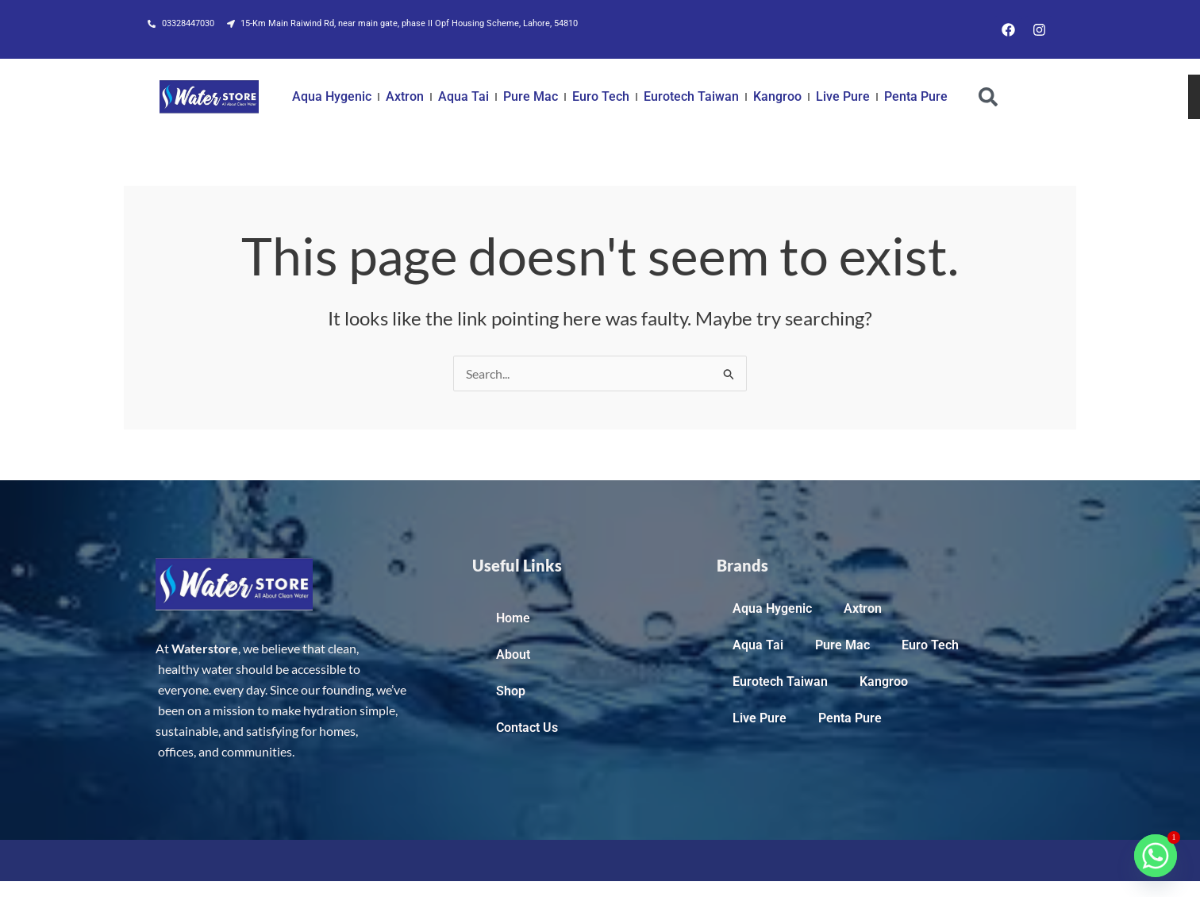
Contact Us (527, 727)
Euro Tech (600, 96)
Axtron (405, 96)
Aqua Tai (463, 96)
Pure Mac (530, 96)
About (513, 654)
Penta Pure (916, 96)
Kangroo (777, 96)
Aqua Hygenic (331, 96)
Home (513, 618)
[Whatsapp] (1155, 855)
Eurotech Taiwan (691, 96)
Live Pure (843, 96)
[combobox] (1074, 97)
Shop (510, 691)
